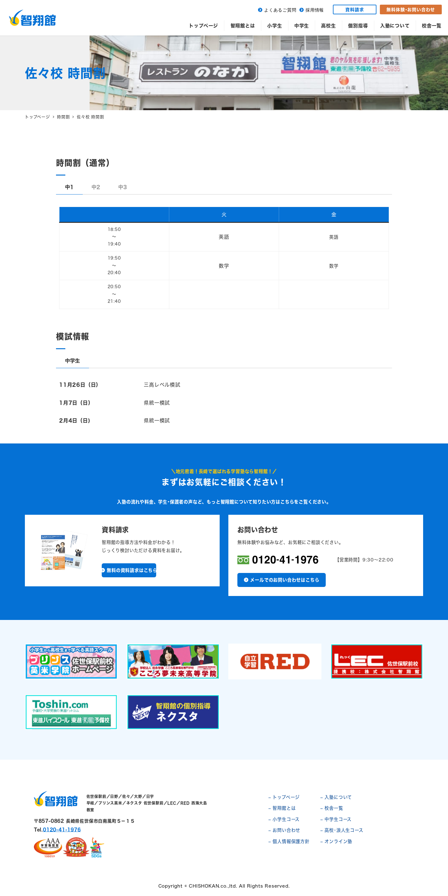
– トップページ (284, 797)
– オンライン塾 (336, 841)
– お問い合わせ (284, 830)
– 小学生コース (284, 819)
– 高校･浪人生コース (341, 830)
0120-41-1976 (62, 830)
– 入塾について (336, 797)
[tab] (69, 187)
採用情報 (315, 10)
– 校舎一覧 (331, 808)
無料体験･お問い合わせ (410, 9)
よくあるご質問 (280, 10)
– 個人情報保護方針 (289, 841)
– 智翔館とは (282, 808)
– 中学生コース (336, 819)
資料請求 (354, 9)
